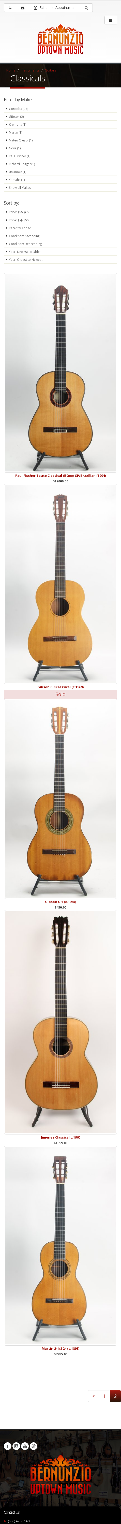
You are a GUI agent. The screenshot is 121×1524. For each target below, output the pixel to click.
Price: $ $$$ (19, 220)
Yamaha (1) (17, 180)
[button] (86, 7)
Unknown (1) (17, 172)
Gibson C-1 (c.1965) (60, 901)
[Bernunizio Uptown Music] (60, 42)
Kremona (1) (17, 124)
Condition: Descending (25, 244)
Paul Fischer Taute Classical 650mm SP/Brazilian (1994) (60, 475)
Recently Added (20, 228)
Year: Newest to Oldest (25, 252)
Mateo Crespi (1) (21, 140)
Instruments (30, 70)
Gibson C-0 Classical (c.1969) (60, 687)
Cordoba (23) (18, 109)
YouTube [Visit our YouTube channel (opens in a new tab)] (25, 1446)
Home (11, 70)
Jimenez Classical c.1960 (60, 1137)
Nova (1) (15, 148)
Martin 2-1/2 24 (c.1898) (60, 1348)
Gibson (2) (16, 116)
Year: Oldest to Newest (25, 259)
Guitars (50, 70)
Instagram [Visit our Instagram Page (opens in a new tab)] (16, 1446)
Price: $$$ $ (19, 212)
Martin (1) (15, 132)
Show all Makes (20, 187)
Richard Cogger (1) (22, 164)
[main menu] (110, 20)
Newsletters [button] (33, 1446)
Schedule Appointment (55, 7)
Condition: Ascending (24, 236)
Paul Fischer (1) (20, 156)
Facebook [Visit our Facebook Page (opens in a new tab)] (7, 1446)
